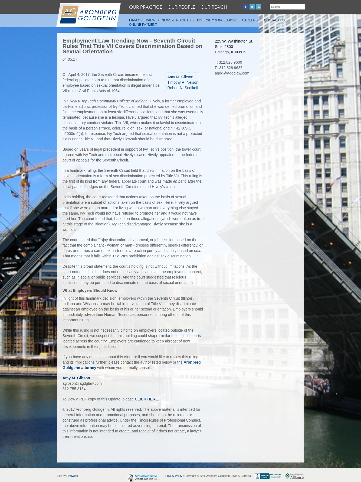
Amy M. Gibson (180, 77)
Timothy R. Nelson (182, 82)
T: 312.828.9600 (228, 62)
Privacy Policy (173, 475)
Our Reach (214, 7)
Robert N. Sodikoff (182, 88)
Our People (181, 7)
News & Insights (176, 20)
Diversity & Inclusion (216, 20)
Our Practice (145, 7)
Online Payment (143, 25)
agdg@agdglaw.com (232, 73)
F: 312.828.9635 (228, 68)
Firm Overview (142, 20)
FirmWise (72, 475)
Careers (250, 20)
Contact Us (274, 20)
